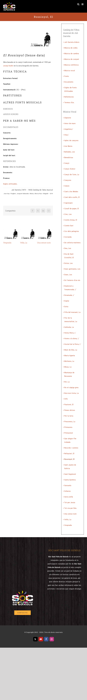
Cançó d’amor (69, 169)
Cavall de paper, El (71, 209)
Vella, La (23, 242)
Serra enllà (68, 497)
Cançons (67, 180)
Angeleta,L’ (68, 129)
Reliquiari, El (69, 453)
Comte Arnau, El (70, 220)
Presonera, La (69, 421)
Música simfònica (71, 65)
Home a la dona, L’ (71, 338)
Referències (69, 97)
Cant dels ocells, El (72, 197)
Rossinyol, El (69, 459)
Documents (68, 82)
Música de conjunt (71, 59)
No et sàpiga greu (71, 387)
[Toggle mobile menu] (83, 4)
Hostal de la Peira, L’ (72, 344)
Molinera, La (69, 361)
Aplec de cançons (71, 140)
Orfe (66, 399)
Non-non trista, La (71, 393)
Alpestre (67, 118)
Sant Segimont (70, 474)
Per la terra (68, 416)
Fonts (66, 76)
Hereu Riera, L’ (70, 333)
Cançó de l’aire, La (71, 174)
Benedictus (68, 157)
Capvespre (68, 203)
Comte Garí (68, 226)
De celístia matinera (72, 243)
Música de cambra (71, 53)
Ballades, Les (69, 152)
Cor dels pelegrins (71, 231)
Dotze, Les (68, 263)
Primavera (68, 427)
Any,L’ (66, 135)
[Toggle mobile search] (78, 4)
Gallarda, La (69, 327)
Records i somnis (71, 448)
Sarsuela (67, 485)
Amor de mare (70, 123)
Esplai (66, 301)
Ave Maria (68, 146)
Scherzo (67, 491)
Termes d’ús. (69, 102)
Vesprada (7, 242)
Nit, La (67, 382)
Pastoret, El (69, 404)
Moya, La (67, 367)
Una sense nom (44, 242)
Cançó (66, 163)
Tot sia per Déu (70, 508)
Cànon (66, 186)
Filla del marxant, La (72, 312)
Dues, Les (68, 275)
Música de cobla (70, 48)
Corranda (68, 237)
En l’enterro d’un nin (72, 280)
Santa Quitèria (70, 480)
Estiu (66, 306)
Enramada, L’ (69, 295)
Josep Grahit (8, 66)
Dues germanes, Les (72, 269)
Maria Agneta (69, 355)
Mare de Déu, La (70, 350)
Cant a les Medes (71, 191)
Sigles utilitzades (10, 184)
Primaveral (68, 433)
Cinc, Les (68, 214)
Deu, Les (67, 248)
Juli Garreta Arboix (71, 42)
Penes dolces (69, 410)
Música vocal (69, 70)
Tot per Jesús (69, 502)
